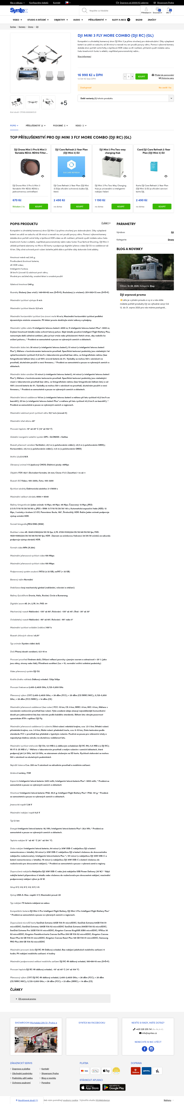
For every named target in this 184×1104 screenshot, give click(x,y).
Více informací (84, 56)
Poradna (45, 1082)
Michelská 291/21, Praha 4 (43, 1022)
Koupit (141, 76)
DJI (37, 26)
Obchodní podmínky (22, 1073)
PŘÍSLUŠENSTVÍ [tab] (36, 125)
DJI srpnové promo (27, 998)
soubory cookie (70, 1100)
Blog (152, 285)
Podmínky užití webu (22, 1077)
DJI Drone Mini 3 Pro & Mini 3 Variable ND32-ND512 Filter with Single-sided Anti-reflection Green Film (30, 151)
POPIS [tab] (14, 125)
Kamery (22, 26)
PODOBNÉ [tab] (60, 125)
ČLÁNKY (105, 223)
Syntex (13, 26)
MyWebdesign (103, 1100)
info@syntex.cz (149, 1033)
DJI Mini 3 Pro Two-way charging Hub (113, 151)
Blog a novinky (48, 1077)
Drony (30, 26)
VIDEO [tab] (81, 125)
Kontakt (56, 2)
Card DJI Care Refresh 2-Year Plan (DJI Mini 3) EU (153, 151)
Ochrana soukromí (21, 1082)
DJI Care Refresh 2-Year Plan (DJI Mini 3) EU (71, 151)
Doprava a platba (21, 1068)
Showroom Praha (50, 1073)
